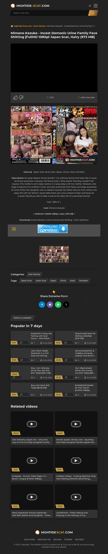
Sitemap (68, 539)
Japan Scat (26, 280)
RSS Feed (79, 539)
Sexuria (57, 539)
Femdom (83, 280)
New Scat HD (44, 539)
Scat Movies (39, 26)
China (63, 280)
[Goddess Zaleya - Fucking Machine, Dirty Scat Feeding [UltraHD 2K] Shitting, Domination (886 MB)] (76, 464)
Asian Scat (41, 280)
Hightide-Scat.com (22, 26)
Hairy (72, 280)
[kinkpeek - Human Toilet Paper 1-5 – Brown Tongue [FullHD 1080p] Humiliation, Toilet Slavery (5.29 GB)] (32, 464)
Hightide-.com (32, 5)
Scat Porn (29, 539)
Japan (53, 280)
